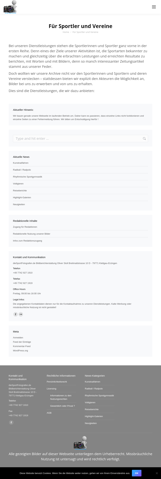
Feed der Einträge (22, 342)
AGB (49, 413)
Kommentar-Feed (21, 346)
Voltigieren (18, 183)
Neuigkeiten (19, 204)
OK (136, 473)
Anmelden (18, 337)
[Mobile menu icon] (154, 7)
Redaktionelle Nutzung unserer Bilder (31, 233)
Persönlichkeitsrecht (57, 381)
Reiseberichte (20, 190)
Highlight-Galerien (22, 197)
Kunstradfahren (20, 163)
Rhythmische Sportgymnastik (27, 176)
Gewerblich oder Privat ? (62, 406)
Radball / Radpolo (22, 169)
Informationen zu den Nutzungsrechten (60, 397)
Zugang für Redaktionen (25, 227)
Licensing (51, 388)
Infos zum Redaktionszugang (27, 240)
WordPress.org (20, 350)
